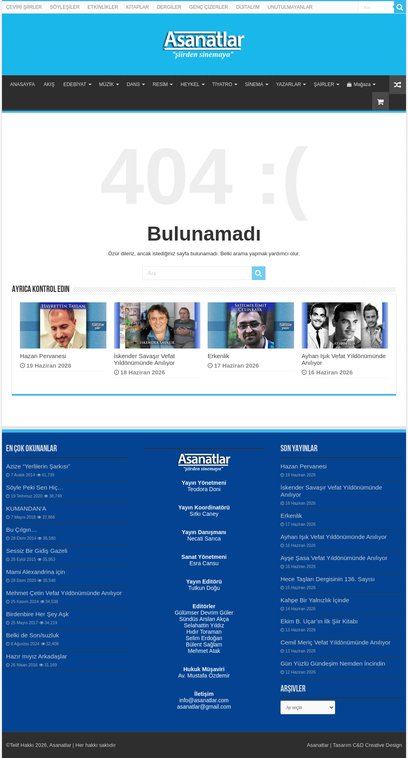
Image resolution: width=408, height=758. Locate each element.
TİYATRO (222, 84)
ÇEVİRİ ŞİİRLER (24, 7)
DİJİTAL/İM (247, 7)
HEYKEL (189, 84)
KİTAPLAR (137, 7)
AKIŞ (49, 84)
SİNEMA (254, 84)
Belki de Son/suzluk (32, 635)
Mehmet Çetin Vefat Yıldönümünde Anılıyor (64, 593)
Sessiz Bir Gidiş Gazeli (36, 550)
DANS (133, 84)
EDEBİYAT (74, 84)
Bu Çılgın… (21, 529)
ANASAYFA (22, 84)
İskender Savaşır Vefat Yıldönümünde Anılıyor (144, 359)
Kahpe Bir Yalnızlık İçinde (314, 600)
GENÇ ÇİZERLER (208, 7)
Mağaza (359, 84)
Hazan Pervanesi (43, 356)
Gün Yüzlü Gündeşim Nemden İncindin (332, 663)
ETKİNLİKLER (103, 7)
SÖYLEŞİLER (65, 7)
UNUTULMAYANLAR (290, 7)
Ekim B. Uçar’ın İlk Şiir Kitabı (319, 621)
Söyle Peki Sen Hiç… (35, 487)
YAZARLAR (288, 84)
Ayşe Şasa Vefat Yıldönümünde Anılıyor (333, 557)
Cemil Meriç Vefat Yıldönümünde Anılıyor (335, 642)
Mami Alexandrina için (35, 571)
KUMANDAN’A (26, 508)
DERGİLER (169, 7)
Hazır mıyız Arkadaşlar (36, 656)
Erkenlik (218, 356)
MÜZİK (106, 84)
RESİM (160, 84)
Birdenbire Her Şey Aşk (37, 614)
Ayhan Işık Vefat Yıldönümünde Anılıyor (333, 536)
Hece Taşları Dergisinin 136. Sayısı (327, 579)
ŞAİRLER (324, 84)
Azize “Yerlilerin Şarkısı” (38, 466)
